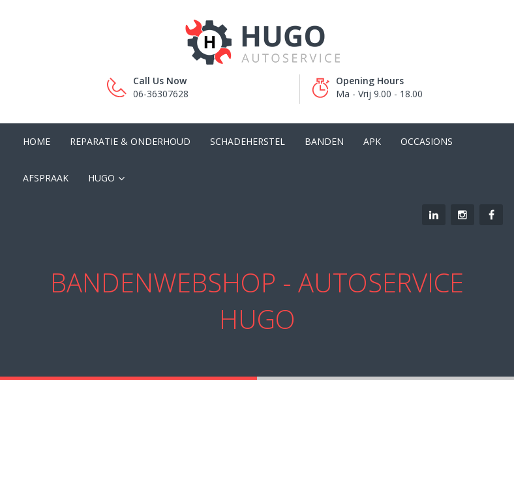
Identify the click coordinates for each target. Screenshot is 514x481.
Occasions (427, 141)
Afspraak (45, 178)
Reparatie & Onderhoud (130, 141)
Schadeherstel (247, 141)
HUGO (101, 178)
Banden (324, 141)
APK (372, 141)
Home (36, 141)
